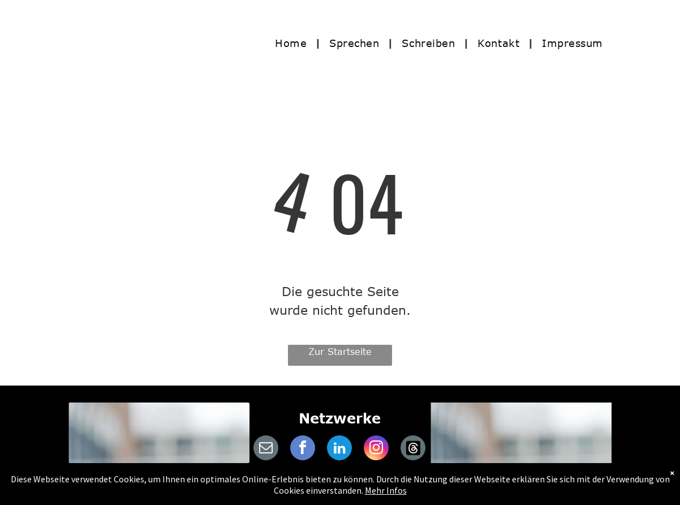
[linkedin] (339, 449)
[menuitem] (293, 43)
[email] (265, 449)
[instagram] (376, 449)
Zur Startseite (340, 351)
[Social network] (413, 449)
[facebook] (302, 449)
